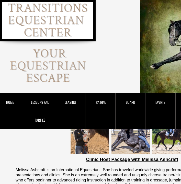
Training (100, 102)
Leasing (70, 102)
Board (130, 102)
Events (160, 102)
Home (10, 102)
